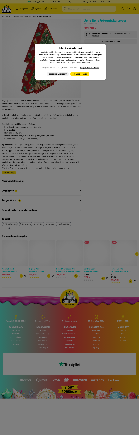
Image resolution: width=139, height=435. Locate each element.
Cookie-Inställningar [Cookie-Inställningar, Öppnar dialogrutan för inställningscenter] (58, 74)
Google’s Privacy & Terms (89, 68)
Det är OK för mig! (80, 74)
